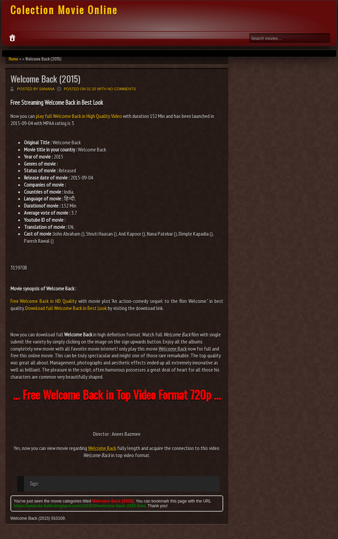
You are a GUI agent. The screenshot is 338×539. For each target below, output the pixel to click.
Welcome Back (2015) (45, 78)
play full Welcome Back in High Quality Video (79, 116)
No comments (122, 89)
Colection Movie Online (64, 9)
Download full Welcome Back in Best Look (66, 308)
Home (13, 59)
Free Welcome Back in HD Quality (43, 301)
